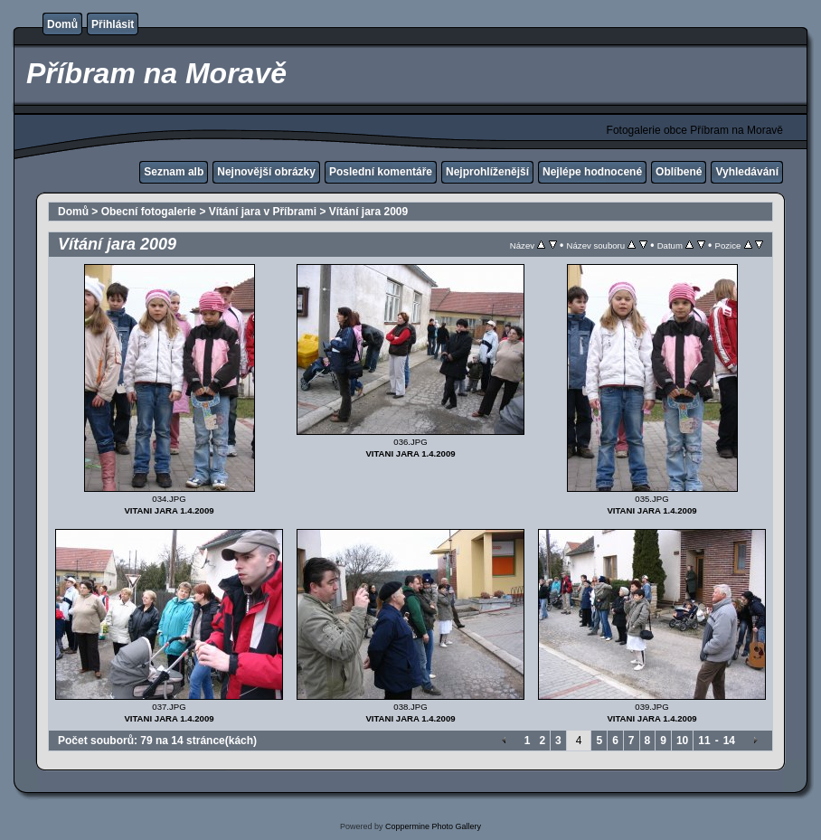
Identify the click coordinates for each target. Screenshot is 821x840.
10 (682, 740)
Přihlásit (112, 24)
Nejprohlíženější (487, 171)
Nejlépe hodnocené (592, 171)
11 (704, 740)
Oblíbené (679, 171)
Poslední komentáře (380, 171)
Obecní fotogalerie (148, 211)
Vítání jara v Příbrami (262, 211)
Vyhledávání (747, 171)
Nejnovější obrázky (266, 171)
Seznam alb (173, 171)
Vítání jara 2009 (368, 211)
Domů (62, 24)
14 (729, 740)
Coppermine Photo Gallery (433, 826)
